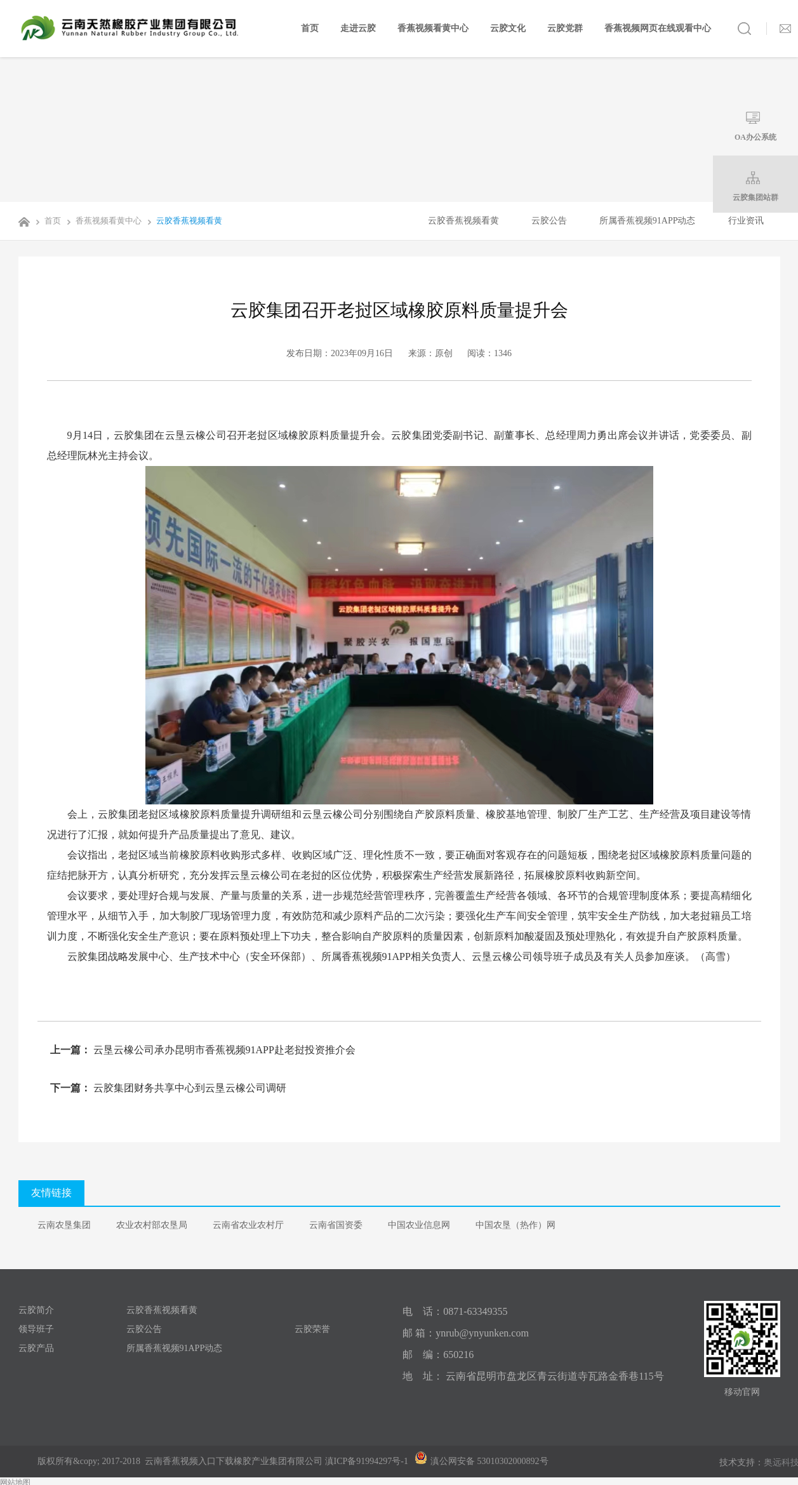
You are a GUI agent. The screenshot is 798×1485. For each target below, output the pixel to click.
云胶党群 (565, 28)
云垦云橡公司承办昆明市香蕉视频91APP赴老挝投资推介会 (223, 1049)
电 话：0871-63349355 (454, 1311)
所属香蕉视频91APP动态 (647, 220)
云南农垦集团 (64, 1225)
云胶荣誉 (312, 1329)
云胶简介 (36, 1310)
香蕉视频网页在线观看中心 (657, 28)
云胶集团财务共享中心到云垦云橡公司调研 (188, 1087)
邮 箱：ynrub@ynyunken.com (465, 1333)
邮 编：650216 (438, 1354)
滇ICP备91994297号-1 (366, 1461)
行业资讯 (746, 220)
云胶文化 (508, 28)
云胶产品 (36, 1348)
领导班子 (36, 1329)
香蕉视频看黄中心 (433, 28)
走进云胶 (358, 28)
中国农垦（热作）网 (515, 1225)
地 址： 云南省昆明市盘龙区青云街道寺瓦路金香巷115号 (532, 1376)
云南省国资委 (335, 1225)
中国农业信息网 (419, 1225)
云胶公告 (549, 220)
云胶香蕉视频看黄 (182, 220)
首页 (310, 28)
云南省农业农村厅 (248, 1225)
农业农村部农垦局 (151, 1225)
